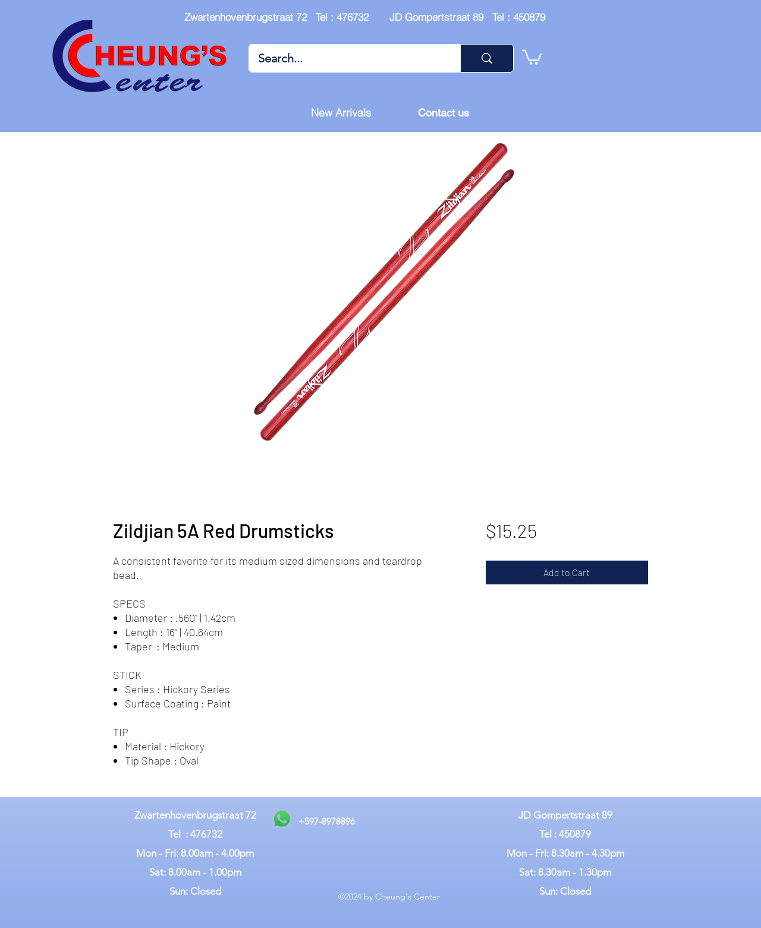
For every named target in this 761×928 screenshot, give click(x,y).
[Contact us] (443, 113)
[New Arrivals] (340, 113)
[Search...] (346, 58)
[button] (532, 56)
